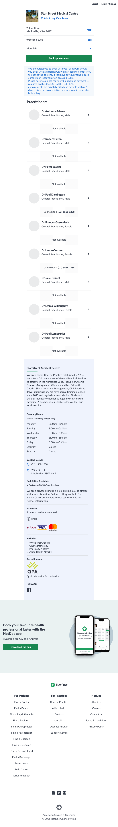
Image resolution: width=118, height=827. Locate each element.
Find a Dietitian (21, 739)
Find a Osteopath (21, 745)
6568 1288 (67, 78)
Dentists (59, 714)
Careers (96, 708)
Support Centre (59, 733)
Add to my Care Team (54, 18)
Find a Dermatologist (21, 751)
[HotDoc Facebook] (53, 793)
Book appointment (59, 58)
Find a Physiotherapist (22, 714)
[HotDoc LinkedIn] (59, 793)
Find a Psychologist (21, 733)
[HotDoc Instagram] (64, 793)
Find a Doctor (21, 702)
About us (96, 702)
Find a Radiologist (21, 757)
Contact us (96, 714)
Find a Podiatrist (22, 720)
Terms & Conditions (96, 720)
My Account (21, 763)
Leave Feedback (21, 775)
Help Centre (21, 769)
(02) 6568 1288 (39, 464)
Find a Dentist (21, 708)
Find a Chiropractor (21, 726)
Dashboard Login (59, 726)
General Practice (59, 702)
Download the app (21, 647)
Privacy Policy (96, 726)
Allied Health (59, 708)
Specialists (59, 720)
